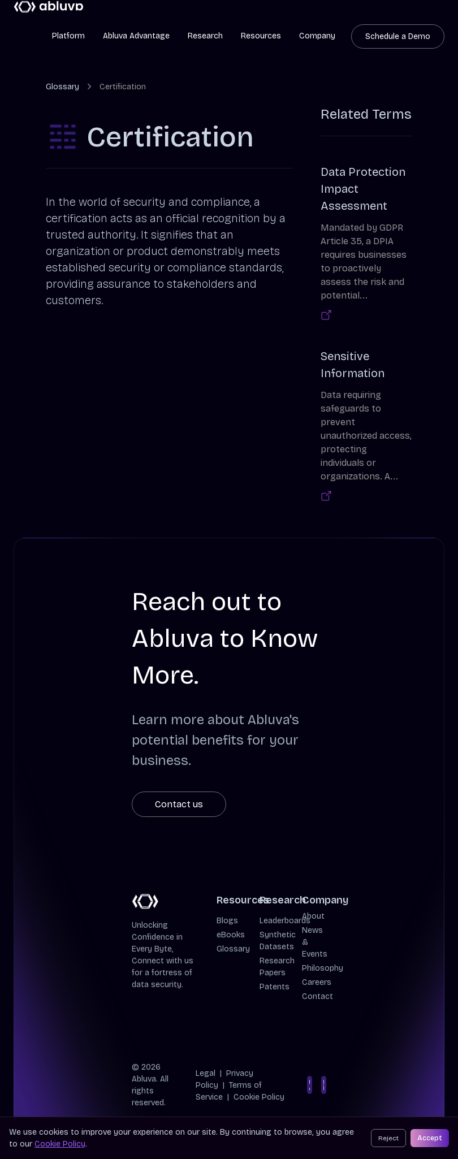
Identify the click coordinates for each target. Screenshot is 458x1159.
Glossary (62, 87)
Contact (317, 996)
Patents (275, 987)
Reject (388, 1138)
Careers (316, 982)
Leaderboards (285, 921)
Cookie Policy (259, 1097)
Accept (429, 1138)
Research (205, 36)
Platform (68, 36)
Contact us (179, 804)
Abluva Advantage (136, 36)
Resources (261, 36)
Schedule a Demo (397, 36)
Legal (205, 1073)
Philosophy (322, 968)
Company (317, 36)
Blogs (227, 921)
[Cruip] (49, 7)
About (313, 916)
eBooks (231, 935)
